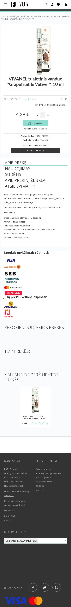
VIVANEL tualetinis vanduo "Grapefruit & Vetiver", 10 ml (33, 417)
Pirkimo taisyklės (43, 469)
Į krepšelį (35, 123)
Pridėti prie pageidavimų (50, 105)
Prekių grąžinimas (44, 477)
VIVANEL (44, 140)
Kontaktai (40, 486)
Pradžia (4, 16)
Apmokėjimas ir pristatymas (48, 473)
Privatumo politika (44, 481)
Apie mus (40, 490)
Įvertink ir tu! (30, 99)
